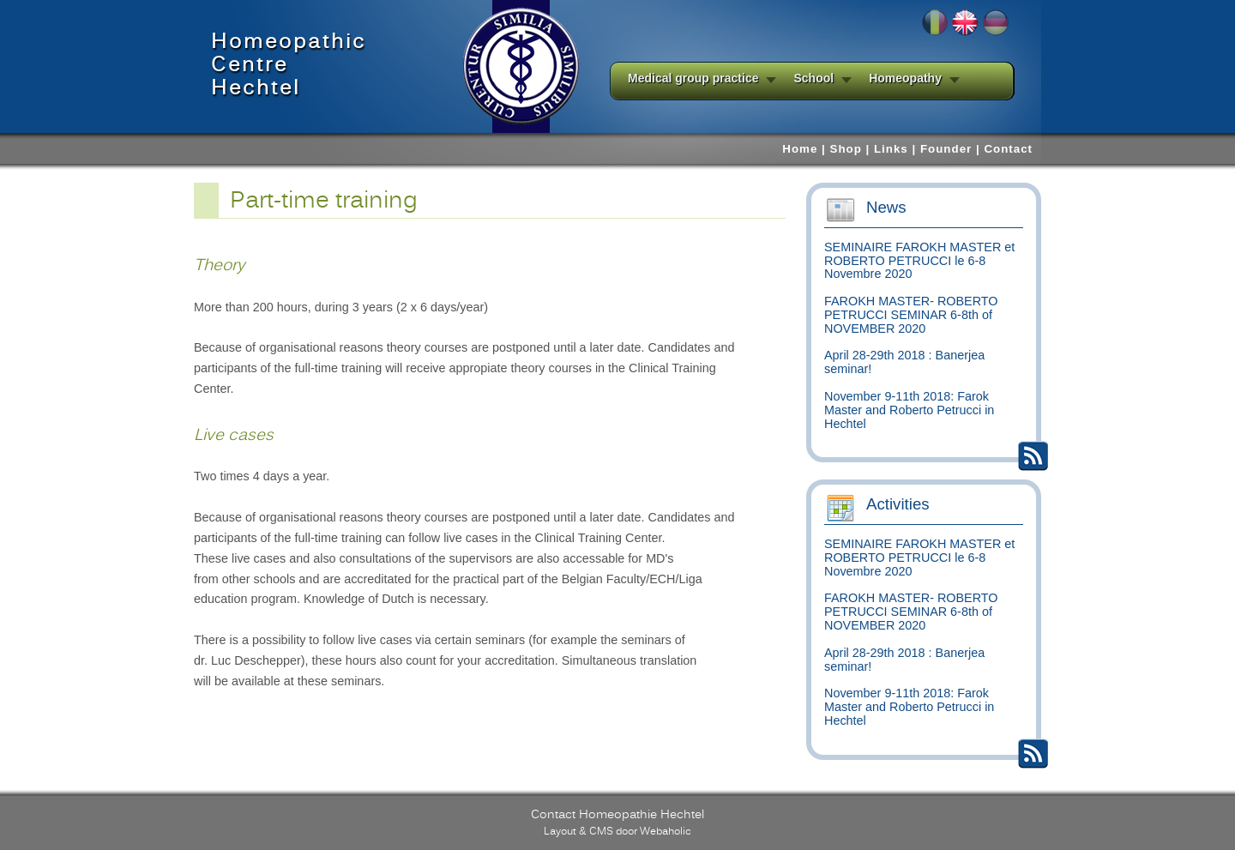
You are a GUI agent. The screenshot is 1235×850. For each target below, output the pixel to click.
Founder (946, 148)
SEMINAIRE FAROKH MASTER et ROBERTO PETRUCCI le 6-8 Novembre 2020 (919, 260)
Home (799, 148)
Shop (846, 148)
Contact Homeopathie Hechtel (617, 814)
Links (891, 148)
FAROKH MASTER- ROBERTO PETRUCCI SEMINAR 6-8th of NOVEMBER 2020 (911, 314)
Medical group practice (693, 78)
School (813, 78)
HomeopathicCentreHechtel (288, 64)
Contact (1008, 148)
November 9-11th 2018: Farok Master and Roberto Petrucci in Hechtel (909, 410)
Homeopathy (905, 78)
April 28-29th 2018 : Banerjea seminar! (904, 362)
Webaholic (665, 831)
